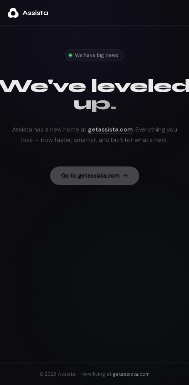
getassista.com (110, 134)
